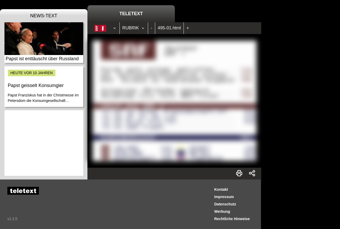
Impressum (224, 197)
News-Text (43, 15)
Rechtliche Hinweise (232, 219)
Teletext (131, 13)
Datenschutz (225, 204)
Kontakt (221, 189)
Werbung (222, 211)
